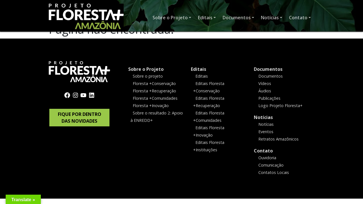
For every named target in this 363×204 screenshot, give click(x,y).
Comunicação (271, 164)
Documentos (268, 69)
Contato (263, 150)
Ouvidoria (267, 157)
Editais (198, 69)
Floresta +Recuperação (154, 91)
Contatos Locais (273, 172)
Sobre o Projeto (146, 69)
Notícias (263, 117)
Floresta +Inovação (151, 105)
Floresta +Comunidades (155, 98)
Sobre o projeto (148, 76)
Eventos (265, 131)
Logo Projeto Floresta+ (280, 105)
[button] (171, 17)
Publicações (269, 98)
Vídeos (264, 83)
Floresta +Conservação (154, 83)
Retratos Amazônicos (278, 138)
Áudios (264, 91)
